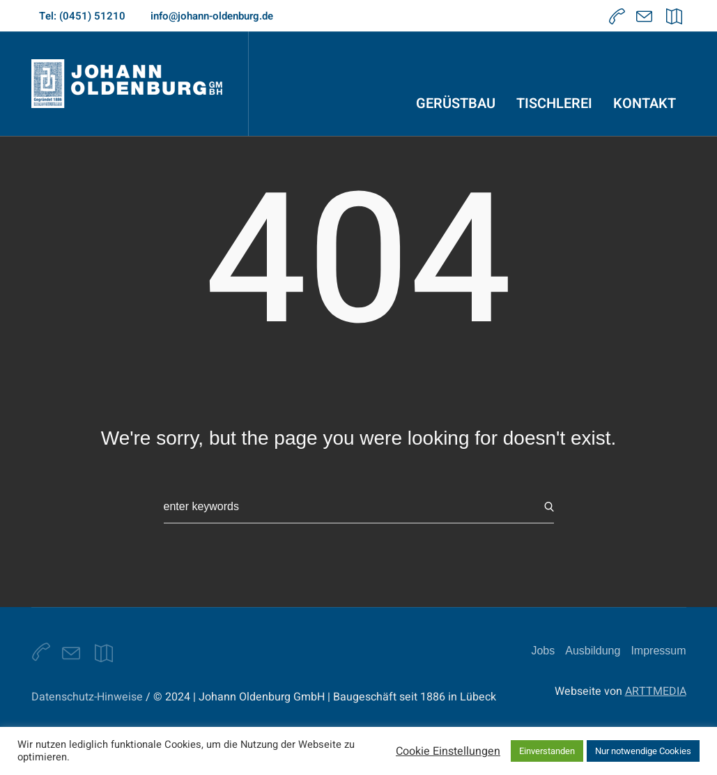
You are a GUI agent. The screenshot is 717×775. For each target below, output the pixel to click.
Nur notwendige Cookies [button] (643, 751)
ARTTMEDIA (655, 691)
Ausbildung (592, 651)
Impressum (658, 651)
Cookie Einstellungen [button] (448, 751)
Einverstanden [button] (547, 751)
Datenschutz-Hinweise (87, 697)
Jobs (543, 651)
